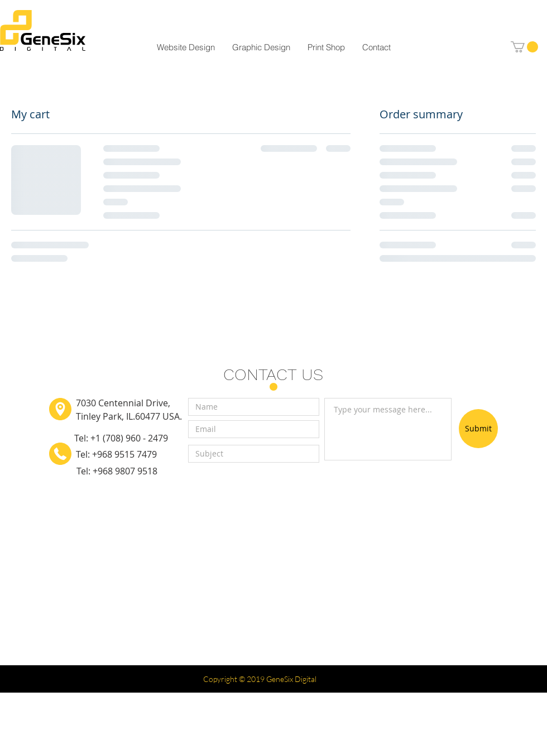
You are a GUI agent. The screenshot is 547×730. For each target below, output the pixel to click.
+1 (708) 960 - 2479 (129, 438)
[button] (524, 46)
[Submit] (478, 428)
